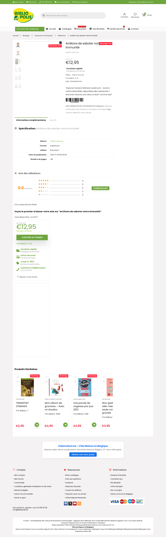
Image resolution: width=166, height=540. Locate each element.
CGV (125, 524)
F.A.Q (112, 528)
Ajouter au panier (32, 237)
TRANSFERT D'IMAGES (22, 407)
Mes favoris (31, 2)
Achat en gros (20, 500)
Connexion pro (117, 482)
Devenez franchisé (118, 478)
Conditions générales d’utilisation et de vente (32, 489)
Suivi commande (62, 2)
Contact (133, 29)
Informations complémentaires (31, 120)
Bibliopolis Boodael (131, 532)
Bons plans (80, 28)
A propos (64, 526)
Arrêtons (69, 113)
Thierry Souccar (56, 141)
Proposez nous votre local (100, 528)
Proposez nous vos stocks (75, 497)
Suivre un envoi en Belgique (122, 497)
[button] (60, 43)
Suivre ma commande (23, 497)
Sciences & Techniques (44, 35)
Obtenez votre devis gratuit (83, 457)
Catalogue (65, 29)
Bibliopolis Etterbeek (116, 532)
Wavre (61, 532)
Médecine (62, 35)
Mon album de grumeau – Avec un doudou (54, 409)
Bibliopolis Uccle (144, 532)
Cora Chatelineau (84, 532)
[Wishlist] (135, 14)
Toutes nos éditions (73, 493)
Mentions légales (21, 493)
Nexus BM (87, 534)
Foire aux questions (80, 2)
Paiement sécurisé (73, 489)
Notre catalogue (72, 478)
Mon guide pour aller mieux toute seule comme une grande (112, 410)
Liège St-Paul (48, 532)
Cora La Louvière (37, 532)
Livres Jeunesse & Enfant (53, 402)
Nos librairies (96, 29)
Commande (19, 485)
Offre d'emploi (70, 528)
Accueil (51, 29)
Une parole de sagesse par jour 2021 (83, 409)
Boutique (26, 35)
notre (83, 113)
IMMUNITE (76, 113)
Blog (53, 528)
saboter (88, 113)
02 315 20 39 (42, 510)
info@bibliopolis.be (20, 513)
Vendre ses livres (116, 28)
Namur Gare (20, 532)
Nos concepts (116, 493)
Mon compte (18, 2)
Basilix (28, 532)
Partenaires (92, 526)
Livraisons (69, 485)
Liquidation (60, 528)
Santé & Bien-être (72, 109)
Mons (56, 532)
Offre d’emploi (117, 489)
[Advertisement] (32, 320)
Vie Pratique (102, 109)
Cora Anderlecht (71, 532)
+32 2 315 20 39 (45, 2)
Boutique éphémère (83, 528)
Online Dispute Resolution (75, 500)
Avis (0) (53, 120)
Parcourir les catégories (28, 29)
